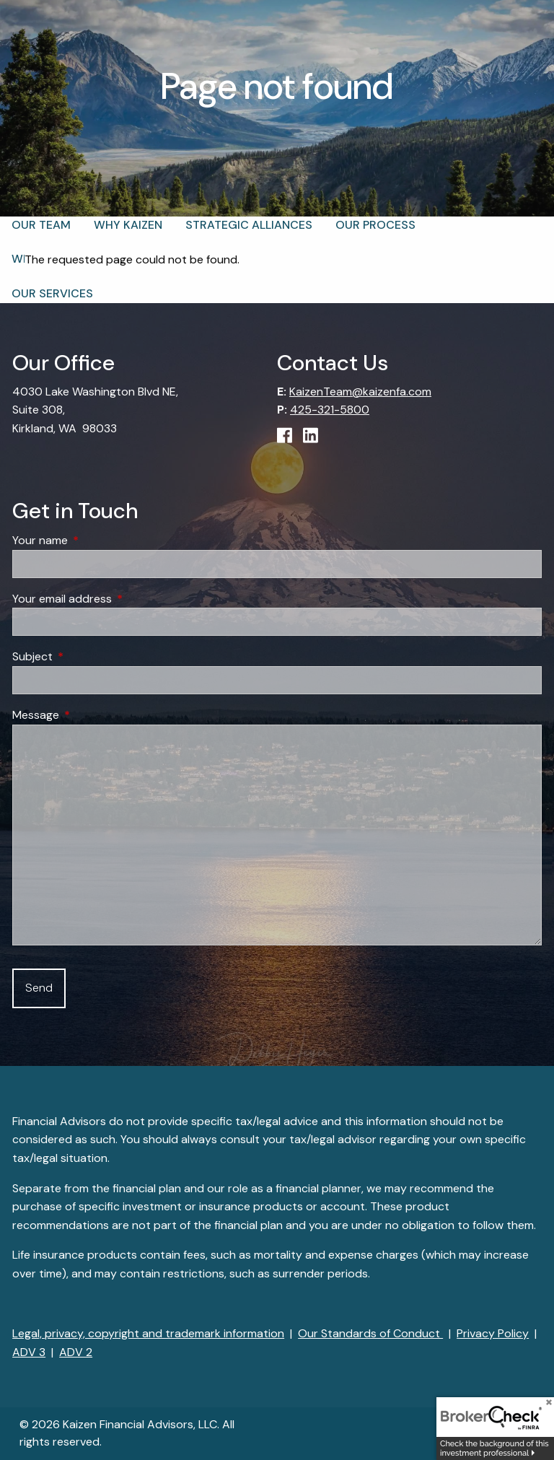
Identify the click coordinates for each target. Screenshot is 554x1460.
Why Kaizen (128, 224)
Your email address (117, 598)
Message (91, 714)
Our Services (52, 293)
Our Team (41, 224)
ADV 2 (75, 1352)
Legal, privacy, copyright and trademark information (148, 1333)
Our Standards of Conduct (370, 1333)
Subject (87, 657)
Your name (95, 540)
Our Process (375, 224)
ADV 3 (28, 1352)
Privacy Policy (493, 1333)
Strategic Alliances (248, 224)
